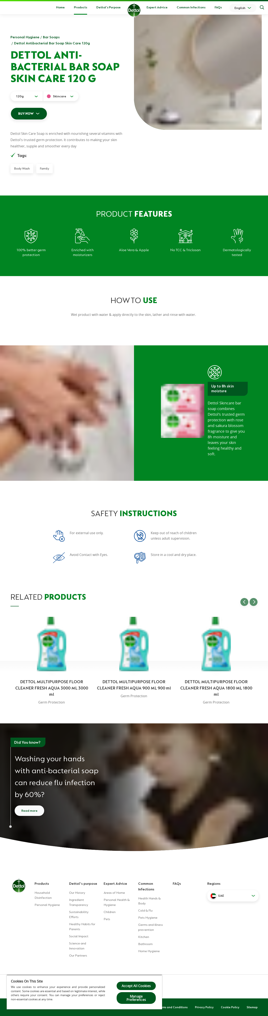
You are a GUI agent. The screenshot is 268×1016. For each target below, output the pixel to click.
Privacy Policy (204, 1007)
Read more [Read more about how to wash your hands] (29, 811)
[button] (233, 896)
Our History (77, 893)
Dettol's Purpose (108, 7)
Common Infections (191, 7)
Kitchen (143, 937)
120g (20, 96)
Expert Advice (157, 7)
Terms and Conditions (173, 1007)
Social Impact (78, 936)
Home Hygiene (149, 951)
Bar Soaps (51, 37)
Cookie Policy (230, 1007)
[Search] (261, 8)
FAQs (218, 7)
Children (110, 912)
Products (42, 883)
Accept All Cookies (136, 986)
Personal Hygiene (24, 37)
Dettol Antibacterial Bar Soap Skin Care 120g (52, 43)
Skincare (59, 96)
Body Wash (22, 168)
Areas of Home (114, 893)
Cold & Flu (145, 910)
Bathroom (145, 944)
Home (60, 7)
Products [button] (80, 7)
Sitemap (252, 1007)
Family (44, 168)
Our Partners (78, 955)
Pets (107, 919)
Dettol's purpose (83, 883)
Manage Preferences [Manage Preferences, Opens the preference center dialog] (136, 998)
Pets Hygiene (147, 918)
